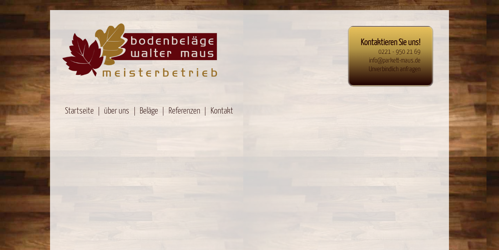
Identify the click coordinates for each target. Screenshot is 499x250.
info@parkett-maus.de (394, 60)
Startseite (79, 111)
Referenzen (184, 111)
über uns (116, 111)
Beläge (149, 111)
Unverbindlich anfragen (394, 69)
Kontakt (222, 111)
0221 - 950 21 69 (399, 52)
